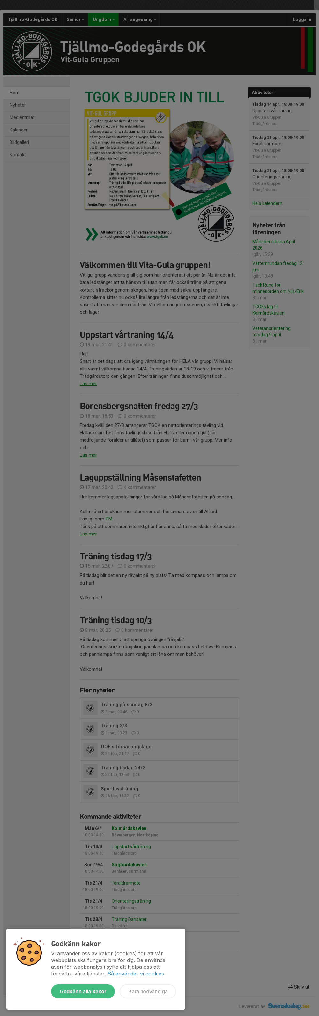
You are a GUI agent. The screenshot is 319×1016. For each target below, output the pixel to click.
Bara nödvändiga (147, 991)
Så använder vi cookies (136, 973)
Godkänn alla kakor (83, 991)
